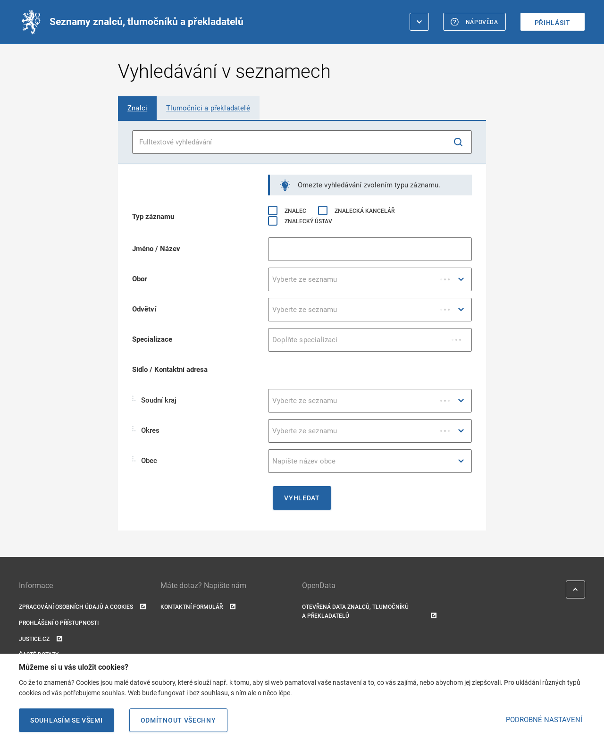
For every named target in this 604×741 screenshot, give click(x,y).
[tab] (137, 108)
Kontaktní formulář (197, 607)
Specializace (152, 339)
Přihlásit (552, 22)
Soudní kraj (154, 400)
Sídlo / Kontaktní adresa (170, 369)
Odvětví (144, 309)
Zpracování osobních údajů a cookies (82, 607)
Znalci (137, 108)
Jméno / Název (156, 248)
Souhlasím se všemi (66, 720)
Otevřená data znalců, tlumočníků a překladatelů (369, 612)
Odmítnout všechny (178, 720)
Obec (144, 460)
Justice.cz (40, 639)
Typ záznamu (153, 216)
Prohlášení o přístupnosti (59, 623)
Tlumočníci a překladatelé (208, 108)
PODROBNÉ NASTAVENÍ (544, 720)
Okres (145, 430)
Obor (139, 279)
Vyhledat (302, 498)
